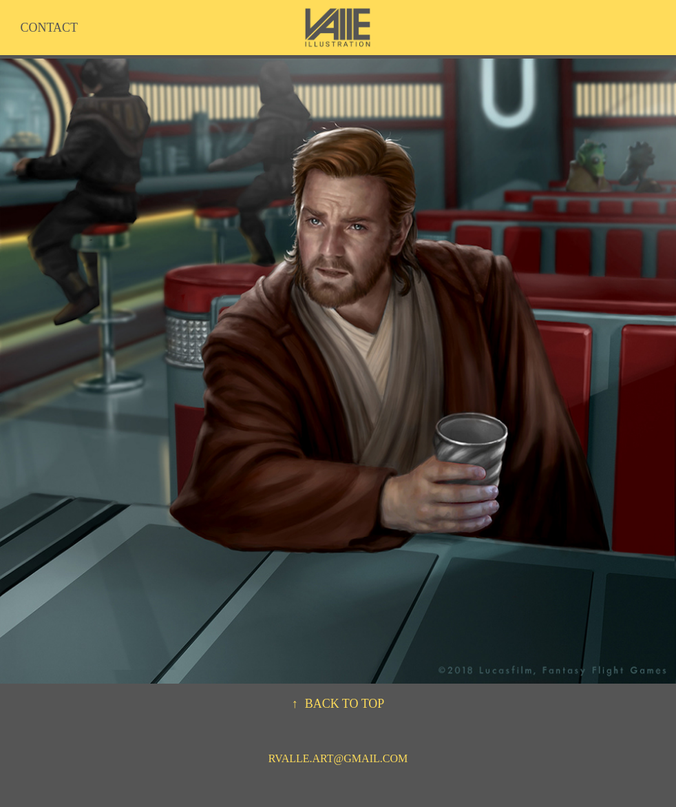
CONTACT (49, 27)
